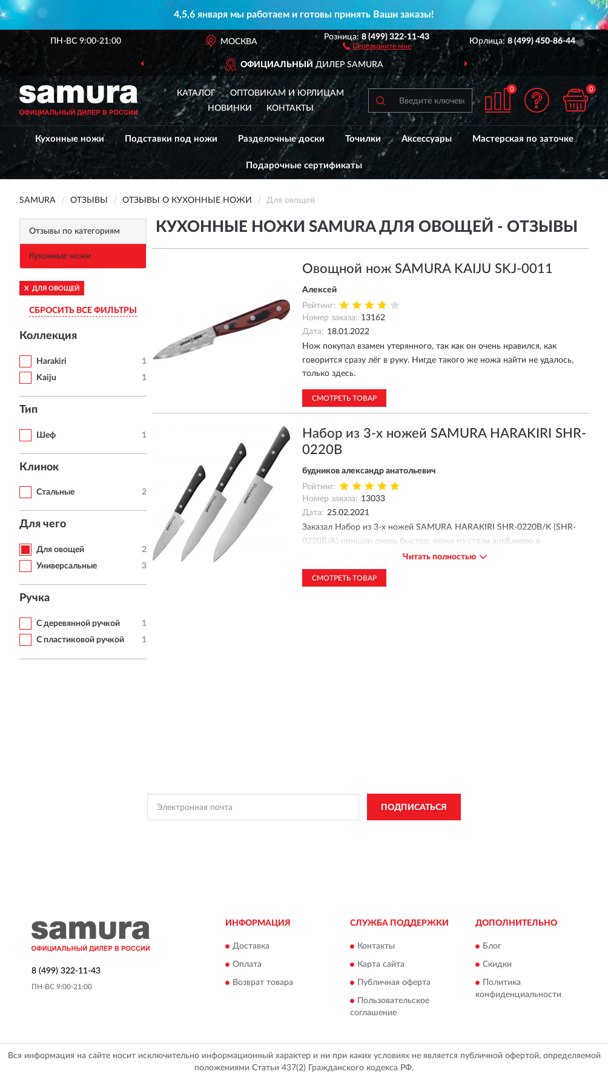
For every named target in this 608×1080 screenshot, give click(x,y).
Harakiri (51, 361)
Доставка (251, 946)
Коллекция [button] (48, 336)
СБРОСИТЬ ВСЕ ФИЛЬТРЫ (83, 310)
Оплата (247, 964)
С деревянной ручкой (78, 623)
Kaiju (46, 378)
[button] (377, 45)
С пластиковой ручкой (80, 640)
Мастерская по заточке (522, 138)
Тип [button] (28, 409)
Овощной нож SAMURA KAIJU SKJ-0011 (427, 268)
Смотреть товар (344, 398)
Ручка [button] (34, 598)
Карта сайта (381, 964)
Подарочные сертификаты (304, 165)
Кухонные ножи (69, 138)
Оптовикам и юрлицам (287, 93)
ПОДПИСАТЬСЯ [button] (414, 807)
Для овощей (60, 549)
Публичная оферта (394, 982)
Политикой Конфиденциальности (302, 834)
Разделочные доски (281, 138)
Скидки (497, 964)
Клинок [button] (39, 467)
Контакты (290, 108)
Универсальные (66, 566)
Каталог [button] (196, 93)
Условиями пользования (409, 834)
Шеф (46, 435)
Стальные (55, 492)
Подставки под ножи (171, 138)
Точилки (363, 138)
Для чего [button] (42, 524)
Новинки (230, 108)
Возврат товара (263, 982)
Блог (492, 946)
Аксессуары (426, 138)
